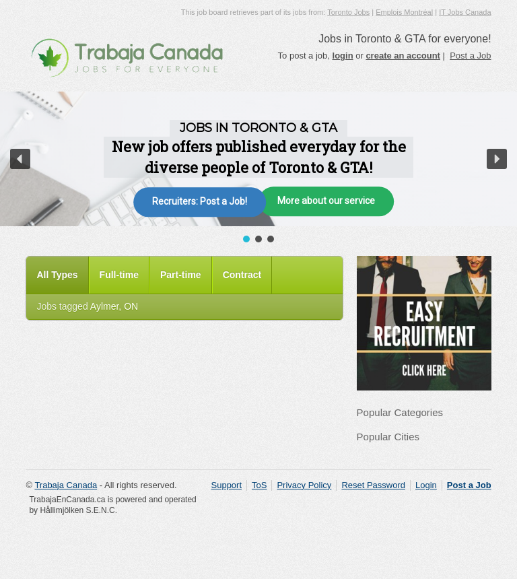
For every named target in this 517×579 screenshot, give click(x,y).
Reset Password (373, 485)
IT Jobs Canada (465, 12)
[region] (258, 168)
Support (226, 485)
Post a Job (470, 55)
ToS (259, 485)
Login (426, 485)
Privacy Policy (304, 485)
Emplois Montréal (404, 12)
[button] (20, 159)
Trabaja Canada (65, 485)
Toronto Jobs (348, 12)
